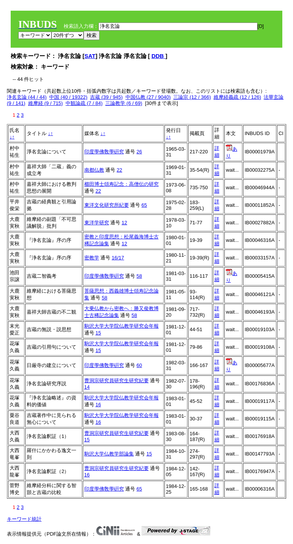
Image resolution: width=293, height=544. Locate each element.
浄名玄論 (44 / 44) (27, 97)
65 (144, 205)
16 (98, 404)
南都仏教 (94, 170)
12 (124, 222)
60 (139, 365)
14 (87, 387)
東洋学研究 (96, 222)
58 (139, 276)
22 (119, 170)
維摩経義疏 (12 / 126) (237, 97)
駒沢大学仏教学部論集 (109, 454)
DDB (158, 56)
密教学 (91, 258)
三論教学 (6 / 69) (123, 103)
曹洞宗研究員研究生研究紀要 (116, 380)
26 (139, 152)
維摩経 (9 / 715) (45, 103)
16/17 (118, 258)
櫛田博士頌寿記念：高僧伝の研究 (121, 184)
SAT (89, 56)
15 (98, 333)
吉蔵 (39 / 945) (106, 97)
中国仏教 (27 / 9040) (148, 97)
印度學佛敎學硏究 (104, 152)
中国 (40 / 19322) (68, 97)
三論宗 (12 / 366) (192, 97)
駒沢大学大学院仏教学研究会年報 (121, 326)
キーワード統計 (24, 519)
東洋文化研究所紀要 (106, 205)
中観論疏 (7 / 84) (84, 103)
